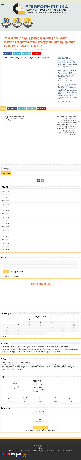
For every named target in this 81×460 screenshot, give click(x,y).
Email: (40, 419)
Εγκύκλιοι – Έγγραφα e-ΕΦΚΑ (30, 50)
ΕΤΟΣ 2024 (5, 198)
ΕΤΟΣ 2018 (5, 217)
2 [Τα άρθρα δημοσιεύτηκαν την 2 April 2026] (40, 322)
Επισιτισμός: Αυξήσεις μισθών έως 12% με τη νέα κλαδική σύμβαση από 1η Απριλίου (30, 352)
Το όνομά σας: (40, 411)
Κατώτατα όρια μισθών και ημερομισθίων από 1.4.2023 (20, 362)
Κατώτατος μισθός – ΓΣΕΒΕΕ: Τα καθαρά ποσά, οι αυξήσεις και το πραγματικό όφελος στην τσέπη (35, 347)
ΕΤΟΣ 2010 (5, 243)
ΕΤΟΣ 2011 (5, 240)
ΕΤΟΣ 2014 (5, 230)
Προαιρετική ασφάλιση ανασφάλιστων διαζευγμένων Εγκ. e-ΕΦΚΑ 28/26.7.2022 (68, 62)
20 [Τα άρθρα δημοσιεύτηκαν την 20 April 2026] (7, 331)
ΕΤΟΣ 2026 (5, 191)
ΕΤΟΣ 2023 (5, 201)
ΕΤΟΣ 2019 (5, 214)
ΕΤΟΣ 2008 (5, 250)
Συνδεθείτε (45, 58)
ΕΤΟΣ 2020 (5, 211)
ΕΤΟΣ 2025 (5, 194)
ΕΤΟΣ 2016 (5, 224)
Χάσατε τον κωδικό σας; (11, 276)
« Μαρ (3, 336)
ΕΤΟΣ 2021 (5, 207)
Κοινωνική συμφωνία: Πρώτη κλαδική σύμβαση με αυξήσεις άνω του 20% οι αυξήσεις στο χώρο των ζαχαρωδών (40, 349)
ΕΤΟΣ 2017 (5, 220)
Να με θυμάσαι (17, 272)
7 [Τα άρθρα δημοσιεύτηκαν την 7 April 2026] (18, 325)
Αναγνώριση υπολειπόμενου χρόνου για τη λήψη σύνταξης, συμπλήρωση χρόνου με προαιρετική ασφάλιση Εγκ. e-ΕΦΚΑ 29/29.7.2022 (68, 74)
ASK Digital (45, 446)
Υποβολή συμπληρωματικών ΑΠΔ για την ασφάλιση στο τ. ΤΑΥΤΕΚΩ (15, 118)
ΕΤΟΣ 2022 (5, 204)
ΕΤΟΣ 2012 (5, 237)
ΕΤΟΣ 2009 (5, 246)
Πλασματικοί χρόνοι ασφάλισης (12, 369)
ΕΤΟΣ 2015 (5, 227)
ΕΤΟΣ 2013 (5, 233)
